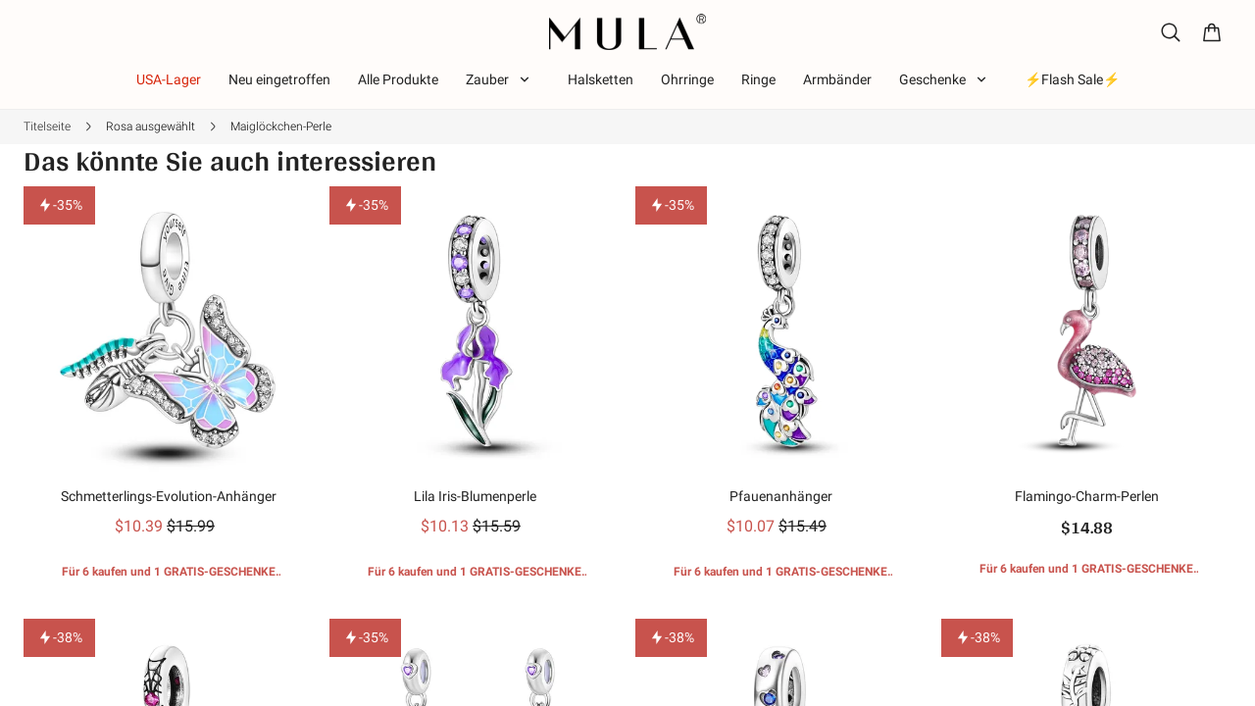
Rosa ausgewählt (150, 126)
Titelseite (47, 126)
